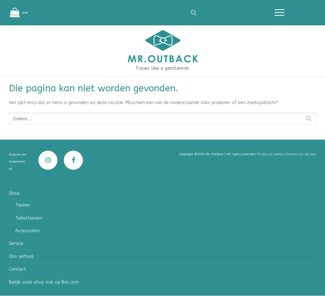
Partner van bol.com (301, 154)
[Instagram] (47, 160)
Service (16, 243)
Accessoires (27, 231)
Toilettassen (28, 218)
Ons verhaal (21, 256)
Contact (17, 269)
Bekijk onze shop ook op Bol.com (44, 282)
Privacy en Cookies (270, 154)
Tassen (22, 205)
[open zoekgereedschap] (193, 13)
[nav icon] (279, 12)
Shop (15, 193)
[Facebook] (73, 160)
